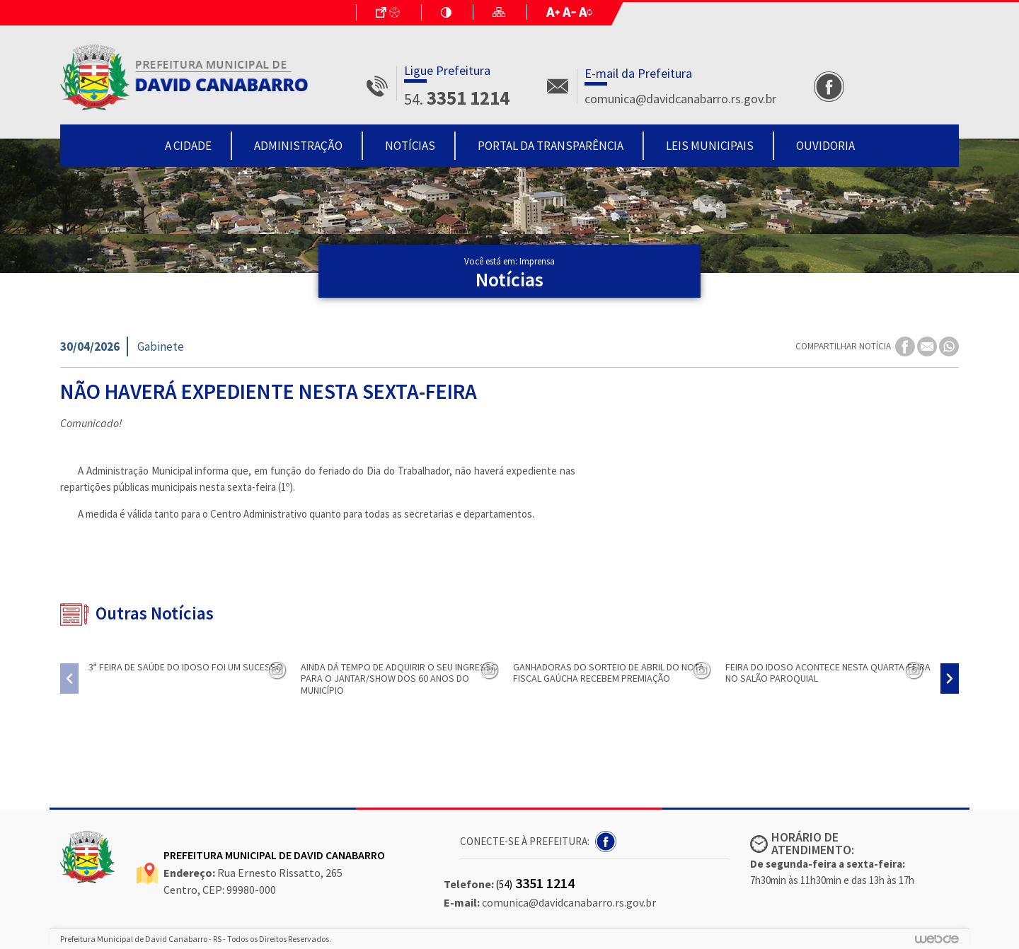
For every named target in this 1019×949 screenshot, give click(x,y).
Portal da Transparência (550, 145)
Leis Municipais (710, 145)
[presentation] (69, 678)
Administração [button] (298, 145)
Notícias (410, 145)
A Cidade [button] (188, 145)
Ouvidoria (825, 145)
